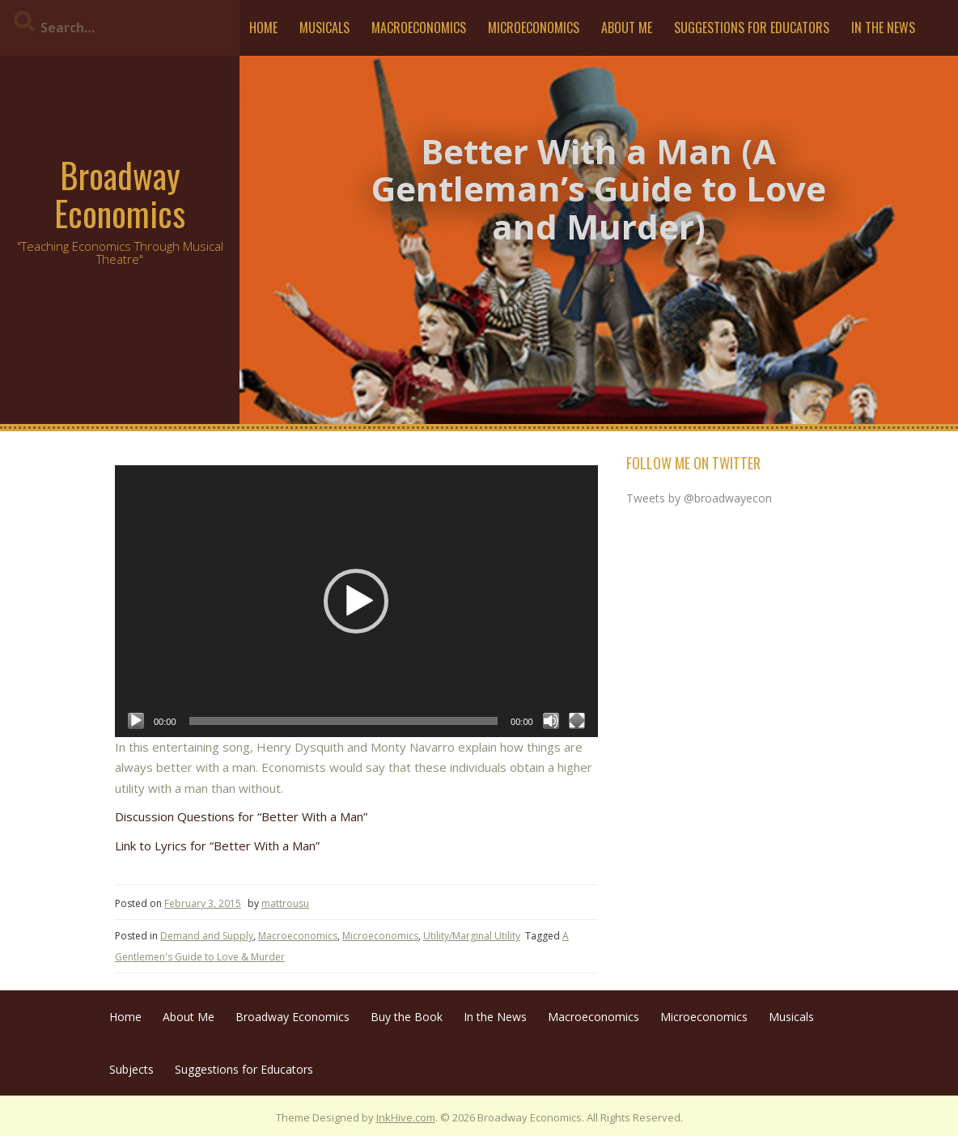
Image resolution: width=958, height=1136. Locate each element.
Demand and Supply (206, 936)
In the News (883, 27)
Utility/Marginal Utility (471, 936)
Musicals (324, 27)
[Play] (136, 721)
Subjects (131, 1069)
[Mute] (551, 721)
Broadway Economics (119, 193)
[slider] (343, 721)
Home (263, 27)
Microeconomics (533, 27)
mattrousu (285, 903)
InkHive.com (405, 1117)
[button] (356, 601)
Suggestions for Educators (751, 27)
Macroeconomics (418, 27)
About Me (626, 27)
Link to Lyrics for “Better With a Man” (217, 845)
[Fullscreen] (577, 721)
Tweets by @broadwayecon (699, 498)
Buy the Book (407, 1016)
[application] (356, 600)
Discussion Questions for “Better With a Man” (241, 816)
